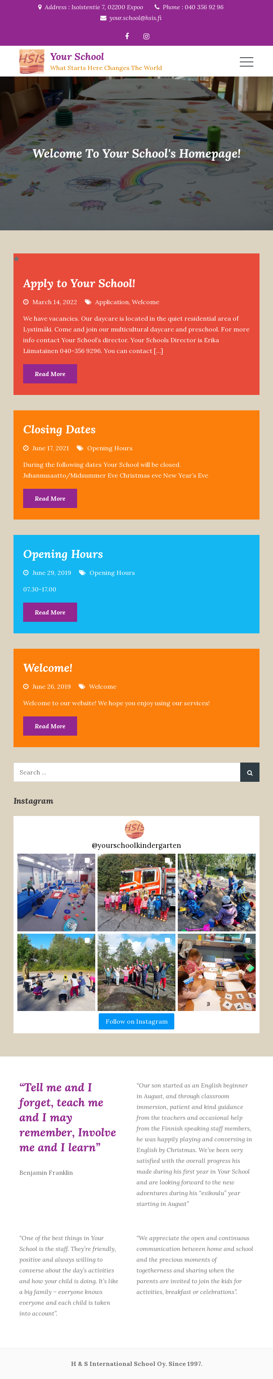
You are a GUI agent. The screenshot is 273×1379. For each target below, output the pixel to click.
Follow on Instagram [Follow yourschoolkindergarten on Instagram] (137, 1021)
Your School (77, 56)
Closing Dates (59, 429)
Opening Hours (110, 448)
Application (112, 302)
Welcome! (47, 667)
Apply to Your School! (79, 283)
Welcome (145, 302)
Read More (50, 374)
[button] (56, 892)
